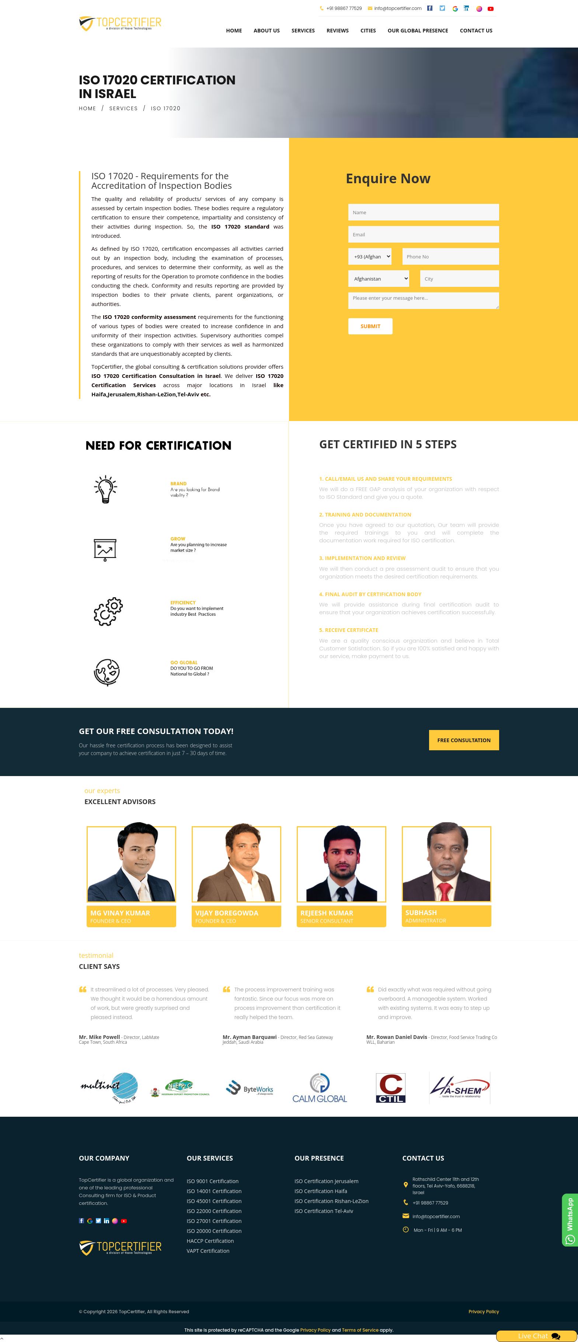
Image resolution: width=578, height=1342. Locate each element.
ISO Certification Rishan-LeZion (332, 1200)
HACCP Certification (210, 1240)
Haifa (98, 394)
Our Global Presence (418, 30)
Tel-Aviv (188, 394)
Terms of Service (360, 1330)
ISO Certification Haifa (321, 1191)
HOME (87, 108)
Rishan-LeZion (156, 394)
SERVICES (123, 108)
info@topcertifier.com (395, 8)
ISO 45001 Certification (214, 1200)
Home (234, 30)
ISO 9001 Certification (213, 1181)
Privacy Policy (484, 1311)
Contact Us (476, 30)
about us (267, 30)
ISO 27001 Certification (214, 1220)
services (303, 30)
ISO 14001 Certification (214, 1191)
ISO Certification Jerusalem (327, 1181)
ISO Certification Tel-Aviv (324, 1210)
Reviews (338, 30)
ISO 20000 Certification (214, 1230)
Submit (370, 326)
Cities (368, 30)
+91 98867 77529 (344, 8)
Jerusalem (121, 394)
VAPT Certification (208, 1250)
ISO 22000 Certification (214, 1210)
